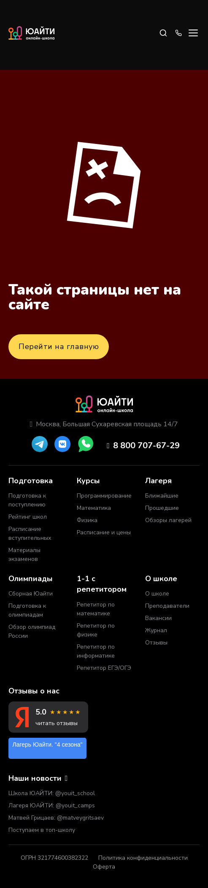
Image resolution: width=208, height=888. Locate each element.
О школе (157, 594)
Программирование (104, 496)
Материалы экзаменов (24, 554)
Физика (87, 520)
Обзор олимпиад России (31, 631)
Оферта (104, 867)
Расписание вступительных (29, 533)
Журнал (156, 630)
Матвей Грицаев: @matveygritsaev (56, 818)
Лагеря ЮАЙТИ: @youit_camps (51, 805)
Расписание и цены (104, 532)
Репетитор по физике (96, 630)
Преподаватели (167, 606)
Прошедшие (162, 508)
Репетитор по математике (96, 609)
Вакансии (158, 618)
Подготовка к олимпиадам (27, 610)
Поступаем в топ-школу (41, 830)
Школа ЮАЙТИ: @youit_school (51, 793)
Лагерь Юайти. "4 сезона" (48, 744)
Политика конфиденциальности (143, 858)
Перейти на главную (59, 346)
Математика (94, 508)
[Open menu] (193, 33)
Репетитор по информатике (96, 651)
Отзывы (156, 643)
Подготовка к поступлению (27, 500)
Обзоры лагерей (168, 520)
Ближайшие (161, 496)
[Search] (163, 33)
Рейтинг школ (27, 517)
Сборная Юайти (30, 594)
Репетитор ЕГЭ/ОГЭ (104, 668)
